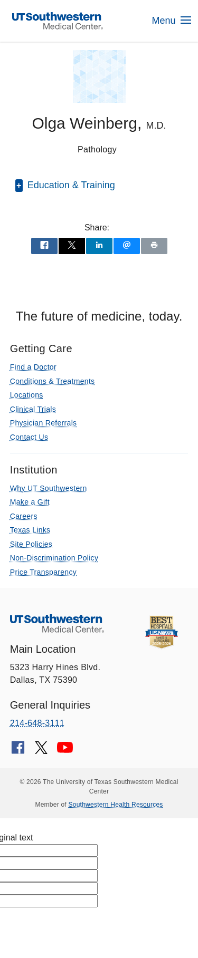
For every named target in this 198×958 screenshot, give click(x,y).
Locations (26, 395)
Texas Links (30, 530)
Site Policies (31, 544)
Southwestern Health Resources (116, 804)
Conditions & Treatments (52, 381)
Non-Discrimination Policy (54, 558)
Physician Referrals (43, 423)
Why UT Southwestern (48, 488)
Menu (171, 20)
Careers (23, 516)
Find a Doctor (33, 367)
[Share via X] (72, 246)
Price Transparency (43, 572)
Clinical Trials (33, 409)
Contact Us (29, 437)
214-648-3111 (37, 723)
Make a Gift (30, 502)
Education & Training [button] (70, 185)
